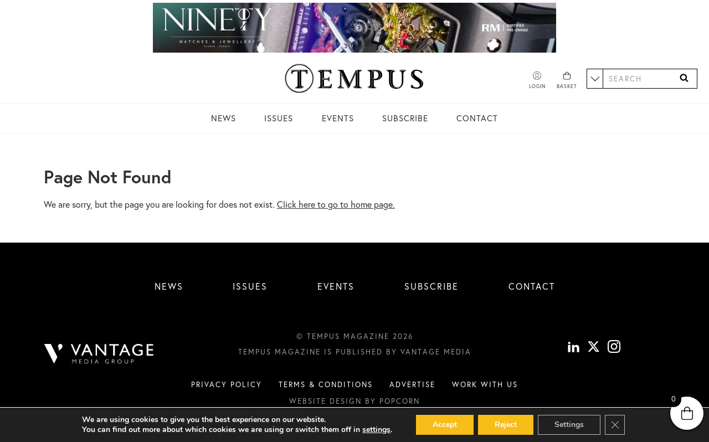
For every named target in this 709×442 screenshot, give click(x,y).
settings (376, 430)
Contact (477, 118)
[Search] (684, 78)
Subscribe (405, 118)
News (223, 118)
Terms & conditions (326, 384)
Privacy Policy (226, 384)
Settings (569, 424)
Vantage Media (435, 352)
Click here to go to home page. (336, 204)
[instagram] (614, 348)
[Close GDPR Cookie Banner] (615, 425)
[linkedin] (573, 348)
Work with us (485, 384)
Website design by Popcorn (354, 401)
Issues (278, 118)
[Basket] (567, 80)
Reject (506, 424)
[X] (593, 348)
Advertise (412, 384)
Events (338, 118)
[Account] (537, 80)
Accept (445, 424)
